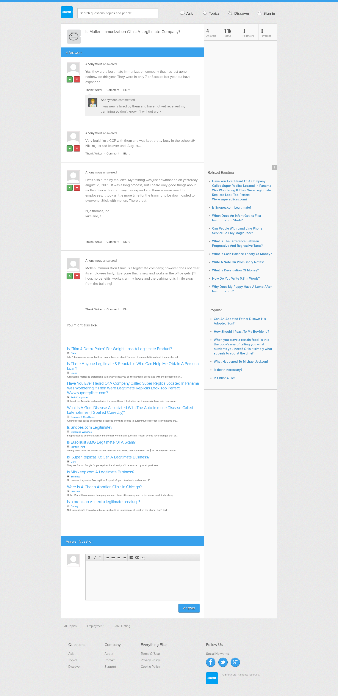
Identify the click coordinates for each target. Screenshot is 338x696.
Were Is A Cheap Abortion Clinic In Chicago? (104, 487)
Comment (112, 90)
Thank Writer (93, 90)
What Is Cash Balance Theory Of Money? (242, 254)
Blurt (126, 90)
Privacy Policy (150, 660)
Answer (189, 608)
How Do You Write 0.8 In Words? (236, 279)
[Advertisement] (135, 226)
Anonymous (93, 64)
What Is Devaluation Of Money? (235, 270)
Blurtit (67, 12)
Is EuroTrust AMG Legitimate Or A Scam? (101, 442)
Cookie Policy (150, 667)
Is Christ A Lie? (224, 378)
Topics (211, 13)
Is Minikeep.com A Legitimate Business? (101, 472)
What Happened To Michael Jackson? (241, 362)
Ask (186, 13)
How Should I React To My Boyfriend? (241, 332)
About (109, 654)
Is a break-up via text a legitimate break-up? (103, 501)
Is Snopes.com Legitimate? (89, 427)
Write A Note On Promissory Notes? (238, 262)
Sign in (265, 13)
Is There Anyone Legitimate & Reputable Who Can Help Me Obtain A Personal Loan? (133, 366)
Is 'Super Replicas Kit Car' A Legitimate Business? (108, 457)
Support (110, 667)
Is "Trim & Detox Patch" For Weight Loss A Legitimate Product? (119, 348)
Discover (238, 13)
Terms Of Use (150, 654)
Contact (110, 660)
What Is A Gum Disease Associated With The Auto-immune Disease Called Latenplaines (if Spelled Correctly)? (130, 410)
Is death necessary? (228, 370)
